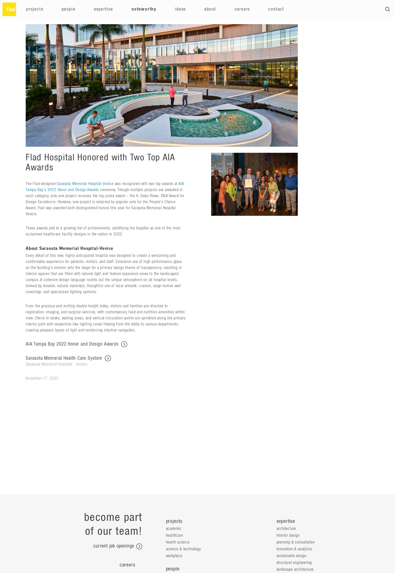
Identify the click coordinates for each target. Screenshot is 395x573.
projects (174, 521)
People (69, 9)
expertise (286, 521)
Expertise (103, 9)
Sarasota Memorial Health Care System (106, 361)
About (210, 9)
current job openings (117, 547)
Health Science (178, 542)
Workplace (174, 556)
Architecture (286, 529)
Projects (34, 9)
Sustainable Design (292, 556)
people (173, 568)
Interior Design (288, 535)
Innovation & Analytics (295, 549)
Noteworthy (143, 9)
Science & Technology (183, 549)
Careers (242, 9)
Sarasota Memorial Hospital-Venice (85, 184)
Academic (174, 529)
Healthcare (174, 535)
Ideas (180, 9)
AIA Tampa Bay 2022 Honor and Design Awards (76, 344)
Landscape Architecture (295, 569)
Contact (276, 9)
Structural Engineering (294, 563)
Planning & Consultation (296, 542)
